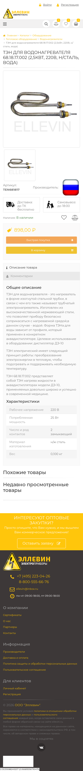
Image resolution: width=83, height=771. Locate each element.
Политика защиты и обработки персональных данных (40, 663)
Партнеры (10, 627)
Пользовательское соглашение (24, 669)
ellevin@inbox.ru (27, 588)
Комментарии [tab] (19, 276)
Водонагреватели (51, 39)
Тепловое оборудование (21, 39)
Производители (14, 651)
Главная (10, 35)
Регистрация (68, 5)
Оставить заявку (41, 543)
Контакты (9, 633)
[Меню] (5, 24)
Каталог (25, 35)
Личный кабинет (14, 688)
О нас (7, 621)
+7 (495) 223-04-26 (33, 576)
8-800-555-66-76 (34, 582)
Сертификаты (12, 615)
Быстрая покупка (49, 240)
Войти (45, 5)
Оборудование (41, 35)
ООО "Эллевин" (27, 705)
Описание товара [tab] (21, 267)
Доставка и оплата (15, 657)
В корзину (52, 250)
